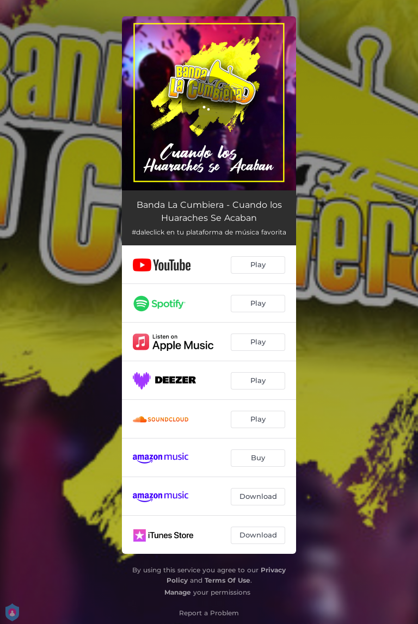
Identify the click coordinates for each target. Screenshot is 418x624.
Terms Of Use (227, 580)
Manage (177, 592)
